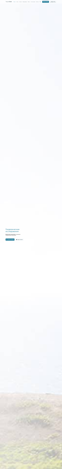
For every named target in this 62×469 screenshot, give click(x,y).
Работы (29, 1)
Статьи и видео (33, 1)
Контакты (37, 1)
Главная (14, 1)
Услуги (17, 1)
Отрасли (20, 1)
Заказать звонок (10, 239)
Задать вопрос (19, 239)
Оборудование (25, 1)
